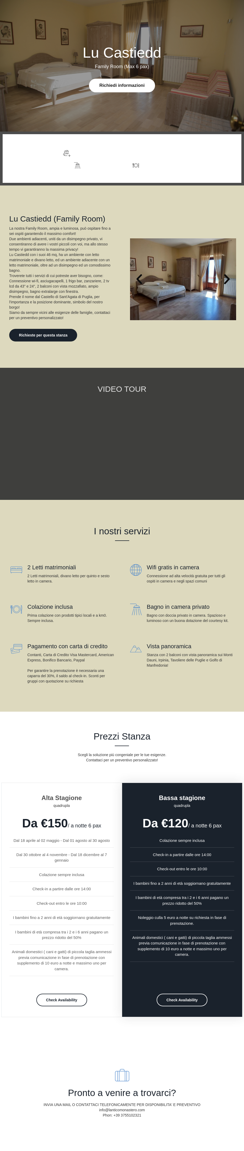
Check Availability (61, 1000)
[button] (139, 279)
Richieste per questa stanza (43, 335)
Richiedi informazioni (122, 85)
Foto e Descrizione (221, 158)
